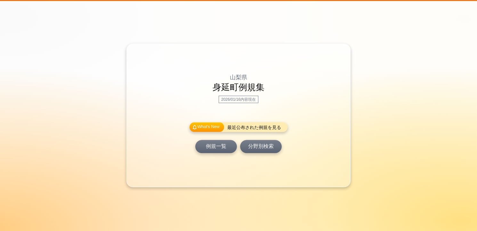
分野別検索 (261, 146)
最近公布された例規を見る (254, 127)
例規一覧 (216, 146)
